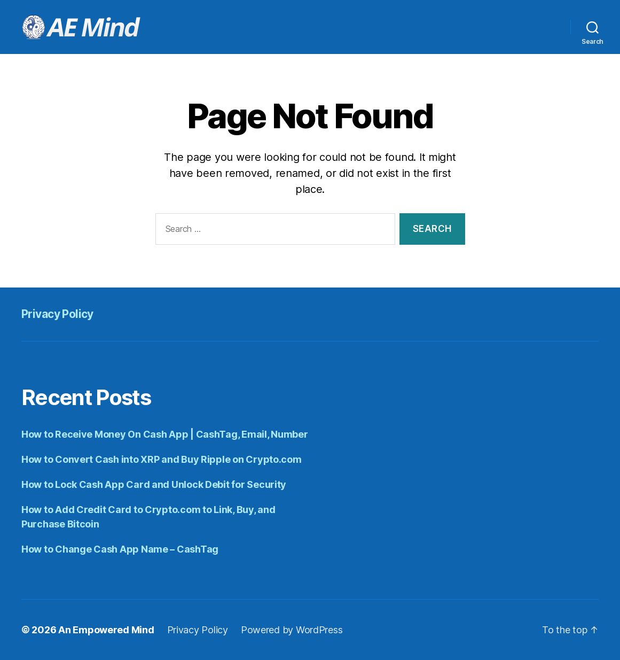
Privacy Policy (57, 314)
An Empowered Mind (106, 629)
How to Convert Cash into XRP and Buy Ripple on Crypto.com (161, 459)
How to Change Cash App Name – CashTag (119, 549)
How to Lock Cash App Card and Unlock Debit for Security (153, 484)
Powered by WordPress (292, 629)
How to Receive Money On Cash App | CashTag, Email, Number (164, 434)
